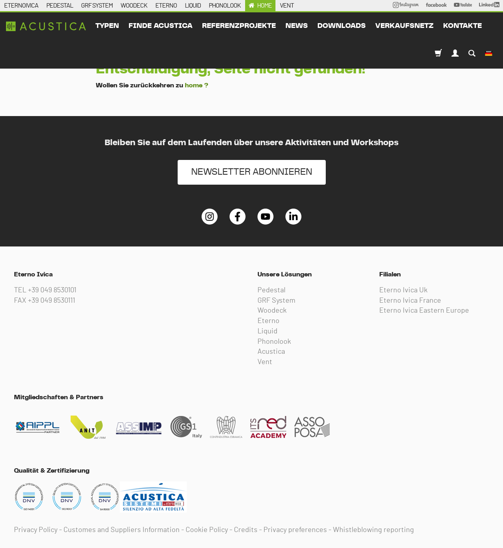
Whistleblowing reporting (373, 530)
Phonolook (274, 341)
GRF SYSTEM (97, 5)
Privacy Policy (35, 530)
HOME (264, 5)
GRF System (276, 300)
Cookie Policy (207, 530)
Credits (245, 530)
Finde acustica (160, 26)
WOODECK (134, 5)
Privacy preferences (295, 530)
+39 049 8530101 (52, 290)
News (296, 26)
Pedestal (271, 290)
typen (107, 26)
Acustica (271, 351)
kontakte (462, 26)
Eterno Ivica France (410, 300)
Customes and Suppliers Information (121, 530)
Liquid (267, 331)
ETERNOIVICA (21, 5)
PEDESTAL (59, 5)
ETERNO (166, 5)
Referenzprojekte (239, 26)
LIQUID (193, 5)
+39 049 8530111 (51, 300)
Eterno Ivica (46, 26)
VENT (287, 5)
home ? (196, 85)
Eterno (268, 321)
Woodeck (272, 310)
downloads (341, 26)
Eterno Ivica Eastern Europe (424, 310)
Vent (264, 362)
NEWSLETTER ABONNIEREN (251, 172)
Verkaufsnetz (404, 26)
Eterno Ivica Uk (403, 290)
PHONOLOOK (225, 5)
